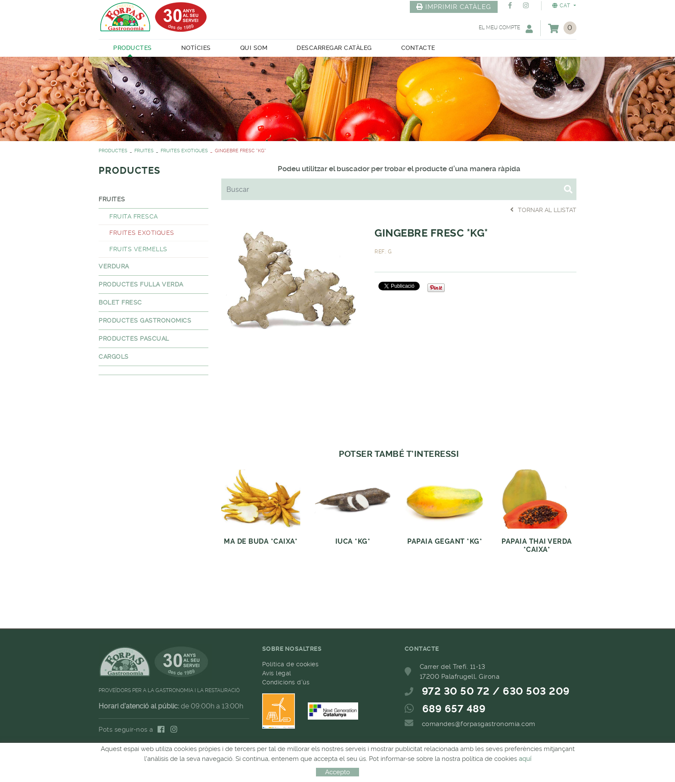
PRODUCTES (113, 151)
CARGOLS (114, 356)
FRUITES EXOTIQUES (184, 151)
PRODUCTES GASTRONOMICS (145, 320)
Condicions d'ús (286, 682)
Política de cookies (290, 664)
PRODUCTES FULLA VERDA (141, 284)
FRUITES (144, 151)
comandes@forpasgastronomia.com (479, 724)
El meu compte (506, 29)
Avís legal (276, 673)
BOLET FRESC (120, 302)
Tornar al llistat (543, 209)
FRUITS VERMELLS (138, 249)
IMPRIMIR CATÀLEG (453, 7)
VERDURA (114, 266)
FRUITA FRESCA (133, 216)
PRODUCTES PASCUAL (134, 338)
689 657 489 (454, 709)
